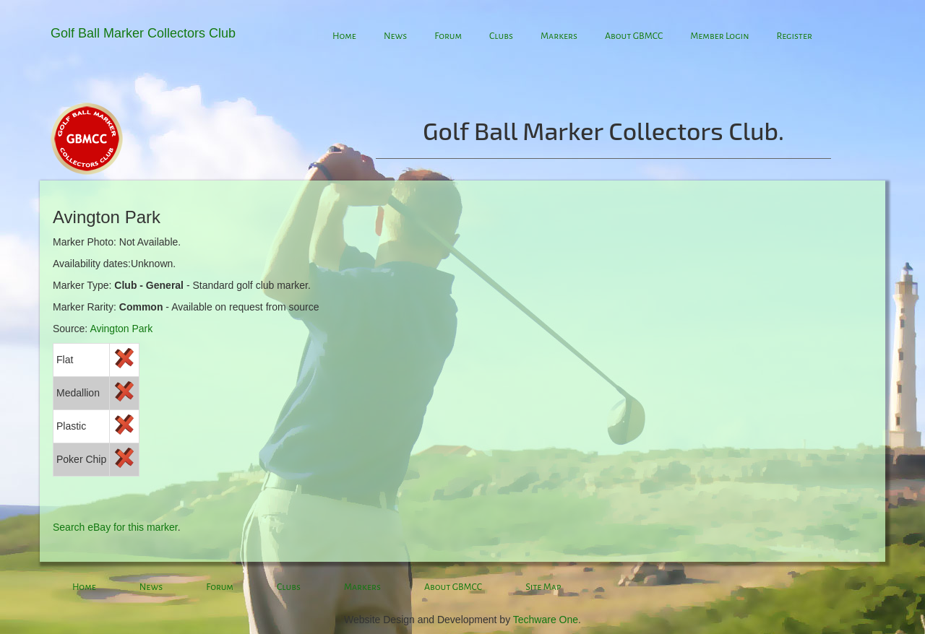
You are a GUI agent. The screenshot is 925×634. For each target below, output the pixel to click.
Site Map (543, 587)
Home (344, 36)
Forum (448, 36)
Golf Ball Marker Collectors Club (143, 33)
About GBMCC (634, 36)
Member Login (719, 36)
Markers (559, 36)
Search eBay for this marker (115, 527)
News (395, 36)
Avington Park (121, 328)
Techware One (545, 619)
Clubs (501, 36)
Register (794, 36)
